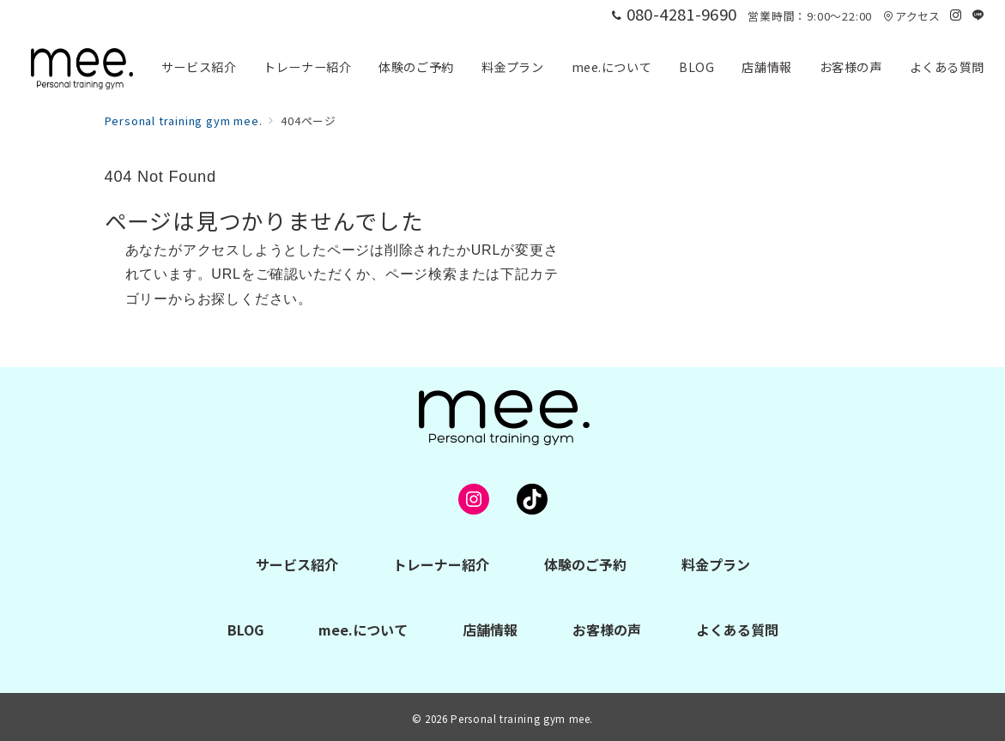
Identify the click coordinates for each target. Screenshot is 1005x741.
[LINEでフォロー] (978, 15)
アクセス (911, 16)
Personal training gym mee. (522, 719)
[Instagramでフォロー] (956, 15)
